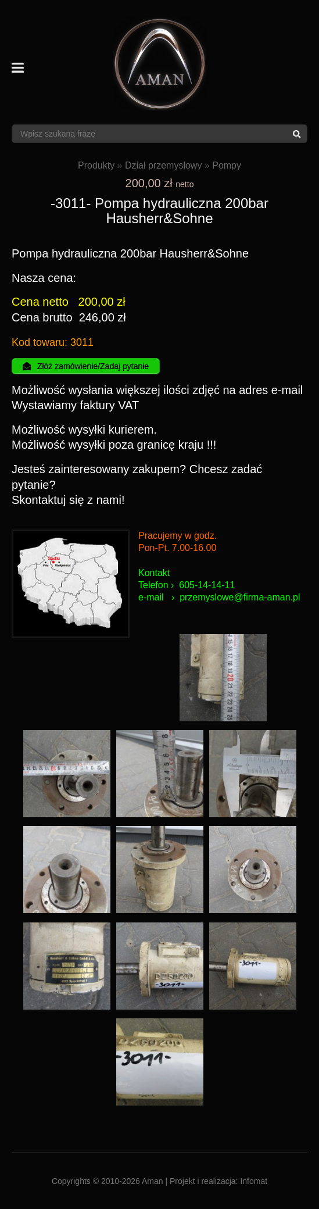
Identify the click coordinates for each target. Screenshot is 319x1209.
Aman (152, 1181)
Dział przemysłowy (163, 165)
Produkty (96, 165)
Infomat (253, 1181)
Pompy (226, 165)
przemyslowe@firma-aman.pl (240, 597)
